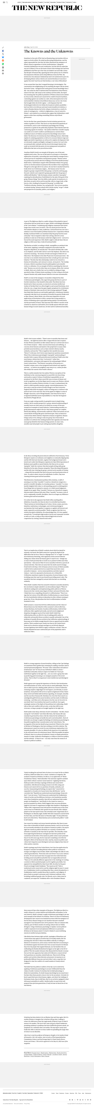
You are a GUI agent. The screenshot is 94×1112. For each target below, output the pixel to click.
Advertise (72, 1093)
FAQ (76, 1093)
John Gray (26, 47)
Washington (44, 1053)
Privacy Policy (27, 1103)
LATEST (19, 2)
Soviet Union (36, 1053)
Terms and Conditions (18, 1103)
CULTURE (46, 2)
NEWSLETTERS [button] (61, 2)
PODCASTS (69, 2)
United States (28, 1054)
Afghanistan (52, 1053)
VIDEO (74, 2)
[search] (7, 2)
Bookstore (61, 1093)
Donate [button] (67, 1093)
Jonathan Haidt (57, 1054)
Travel (57, 1093)
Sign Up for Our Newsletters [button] (26, 1100)
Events (53, 1093)
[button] (3, 47)
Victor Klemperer (35, 1056)
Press (79, 1093)
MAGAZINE (53, 2)
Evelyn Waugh (47, 1054)
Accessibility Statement (8, 1103)
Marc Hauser (45, 1056)
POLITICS (34, 2)
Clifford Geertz (37, 1054)
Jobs (83, 1093)
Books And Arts (62, 1053)
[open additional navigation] (4, 2)
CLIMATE (40, 2)
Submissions (88, 1093)
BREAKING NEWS (26, 2)
